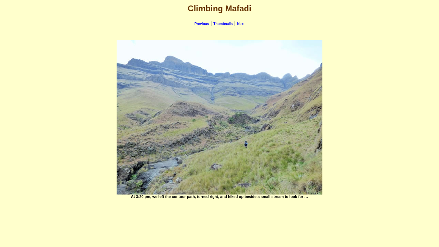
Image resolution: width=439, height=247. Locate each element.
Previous (201, 24)
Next (241, 24)
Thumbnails (223, 24)
